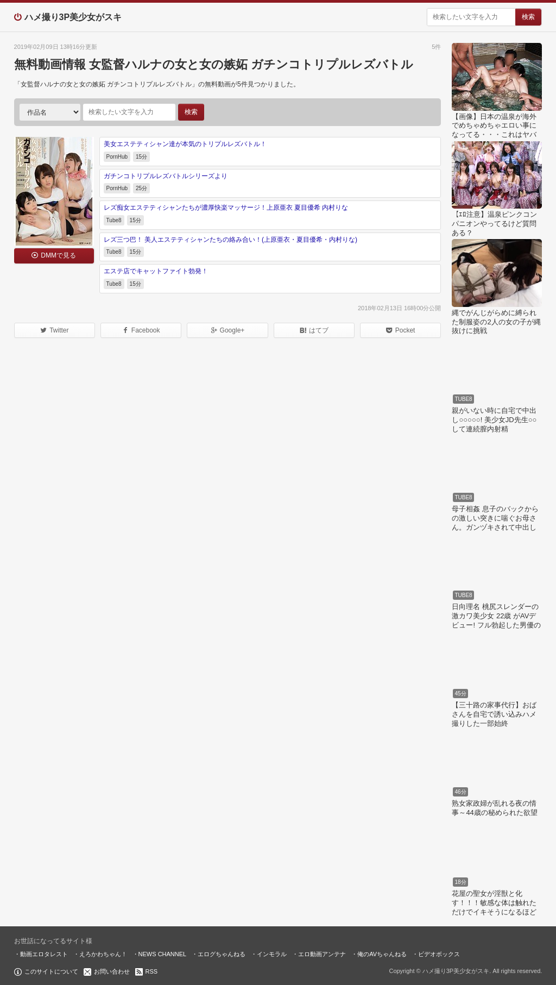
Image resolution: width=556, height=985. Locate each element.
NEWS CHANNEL (162, 954)
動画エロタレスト (44, 954)
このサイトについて (51, 971)
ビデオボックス (439, 954)
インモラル (272, 954)
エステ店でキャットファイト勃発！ (156, 271)
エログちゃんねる (221, 954)
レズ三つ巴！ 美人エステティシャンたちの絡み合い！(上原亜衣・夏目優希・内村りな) (230, 239)
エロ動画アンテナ (322, 954)
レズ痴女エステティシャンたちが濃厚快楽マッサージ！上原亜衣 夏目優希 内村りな (226, 207)
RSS (152, 971)
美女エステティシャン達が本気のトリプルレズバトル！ (185, 144)
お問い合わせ (112, 971)
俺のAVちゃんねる (382, 954)
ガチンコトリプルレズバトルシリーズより (166, 176)
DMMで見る (58, 255)
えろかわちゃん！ (103, 954)
